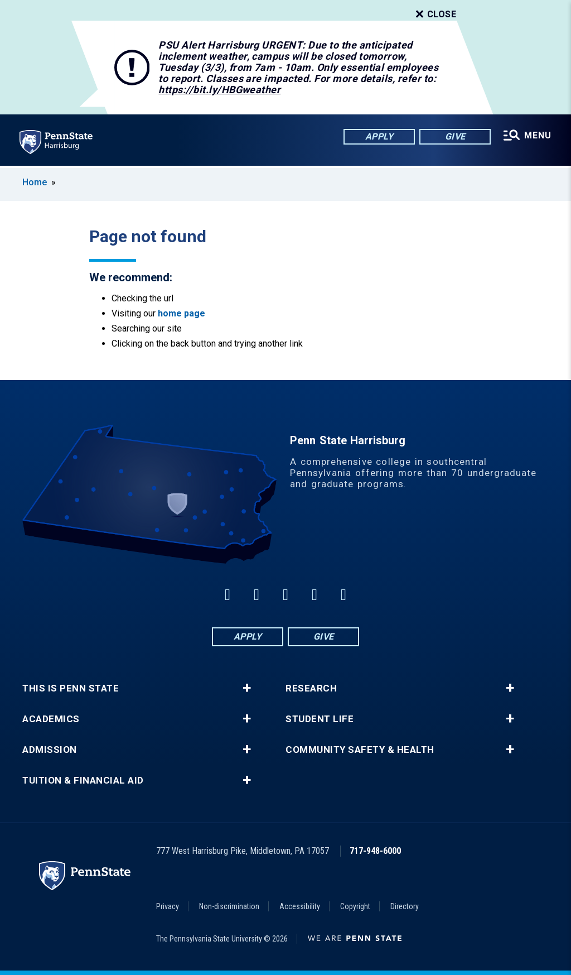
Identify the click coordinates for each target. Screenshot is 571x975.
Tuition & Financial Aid (83, 780)
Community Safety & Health (360, 750)
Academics (51, 719)
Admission (49, 750)
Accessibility (299, 906)
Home (34, 182)
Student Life (320, 719)
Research (311, 688)
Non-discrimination (229, 906)
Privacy (167, 906)
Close (435, 14)
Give (454, 136)
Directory (404, 906)
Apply (379, 136)
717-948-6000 (375, 851)
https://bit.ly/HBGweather (219, 89)
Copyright (355, 906)
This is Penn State (70, 688)
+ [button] (247, 688)
